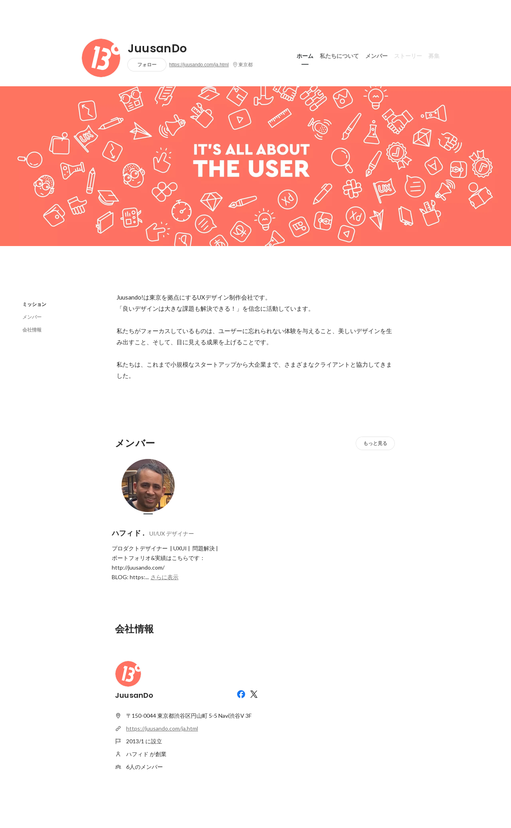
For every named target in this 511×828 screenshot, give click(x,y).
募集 (434, 55)
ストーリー (408, 55)
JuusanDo (157, 49)
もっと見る (375, 443)
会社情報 (32, 329)
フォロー (146, 64)
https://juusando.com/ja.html (199, 65)
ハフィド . (128, 533)
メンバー (376, 55)
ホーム (305, 55)
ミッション (34, 304)
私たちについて (339, 55)
